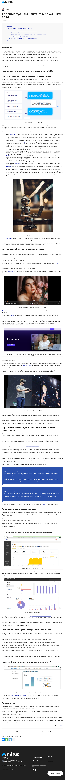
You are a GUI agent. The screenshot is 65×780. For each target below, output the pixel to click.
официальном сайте (29, 142)
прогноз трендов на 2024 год (53, 359)
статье (58, 263)
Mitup (61, 725)
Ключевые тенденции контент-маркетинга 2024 (19, 28)
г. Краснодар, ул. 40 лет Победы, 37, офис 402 (39, 765)
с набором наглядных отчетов (32, 525)
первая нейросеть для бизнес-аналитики (40, 616)
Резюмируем (10, 40)
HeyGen (12, 315)
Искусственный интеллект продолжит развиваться (24, 31)
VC (6, 658)
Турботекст (12, 134)
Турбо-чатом (18, 163)
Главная (3, 5)
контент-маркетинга (29, 719)
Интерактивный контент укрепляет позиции (22, 32)
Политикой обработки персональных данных (16, 766)
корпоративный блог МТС (32, 446)
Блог (8, 5)
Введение (9, 26)
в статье (44, 504)
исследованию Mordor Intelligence (19, 695)
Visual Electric (9, 171)
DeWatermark (9, 238)
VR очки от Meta (27, 365)
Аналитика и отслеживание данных (20, 36)
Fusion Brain (10, 271)
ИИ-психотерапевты (34, 58)
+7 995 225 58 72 (37, 758)
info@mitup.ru (36, 761)
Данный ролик (5, 310)
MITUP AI (8, 155)
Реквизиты (50, 758)
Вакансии (50, 756)
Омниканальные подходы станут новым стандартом (24, 38)
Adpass (15, 658)
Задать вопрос (55, 773)
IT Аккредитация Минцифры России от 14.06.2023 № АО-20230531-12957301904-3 (13, 761)
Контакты (50, 761)
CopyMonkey (9, 166)
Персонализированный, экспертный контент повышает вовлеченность (29, 34)
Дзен (9, 658)
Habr (12, 658)
